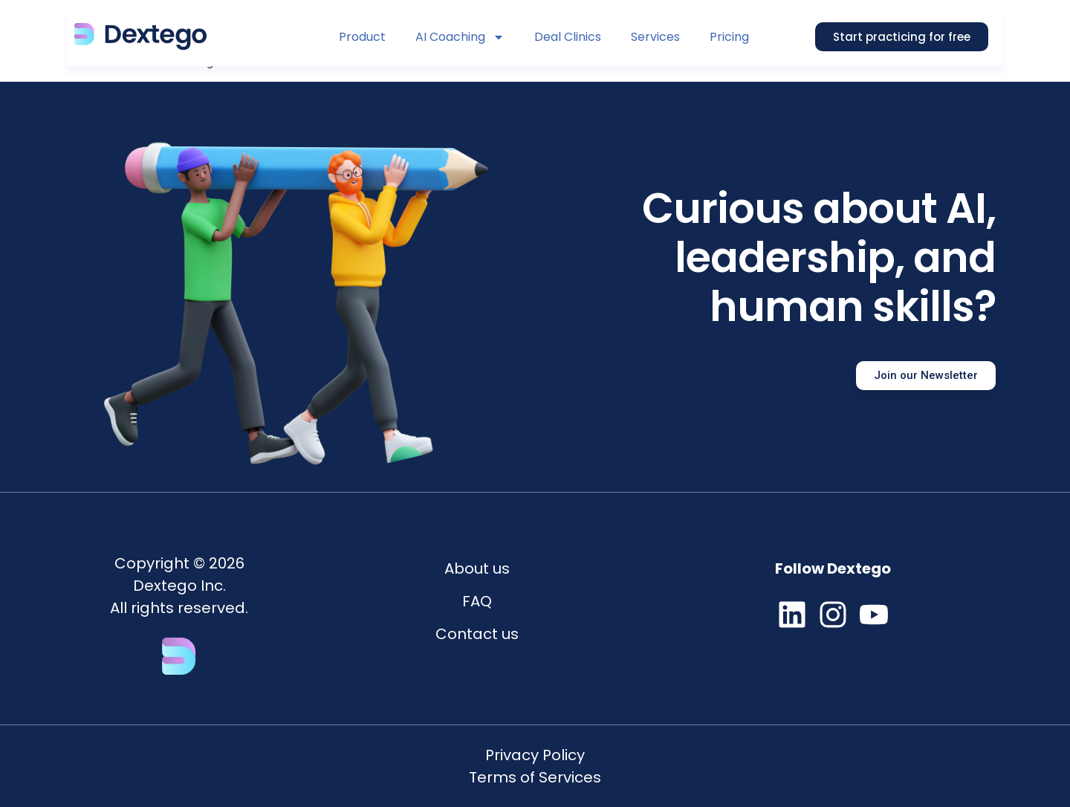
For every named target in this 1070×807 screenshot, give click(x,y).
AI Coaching (460, 37)
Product (362, 36)
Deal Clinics (567, 36)
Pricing (729, 36)
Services (655, 36)
